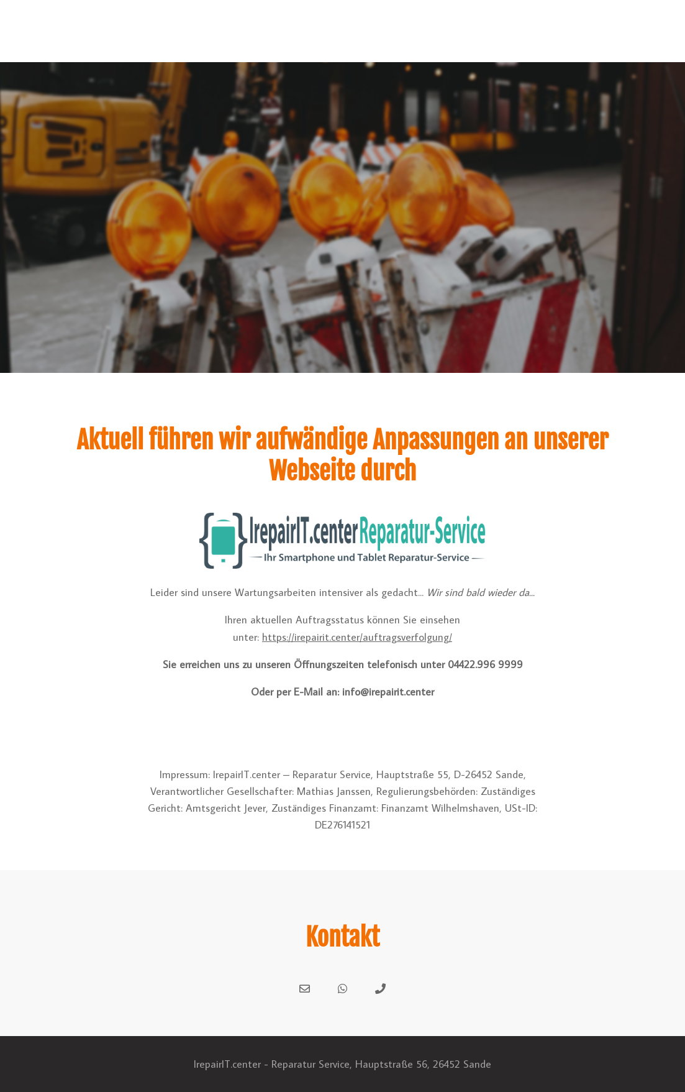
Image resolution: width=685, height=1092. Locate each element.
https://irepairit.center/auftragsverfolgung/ (357, 637)
